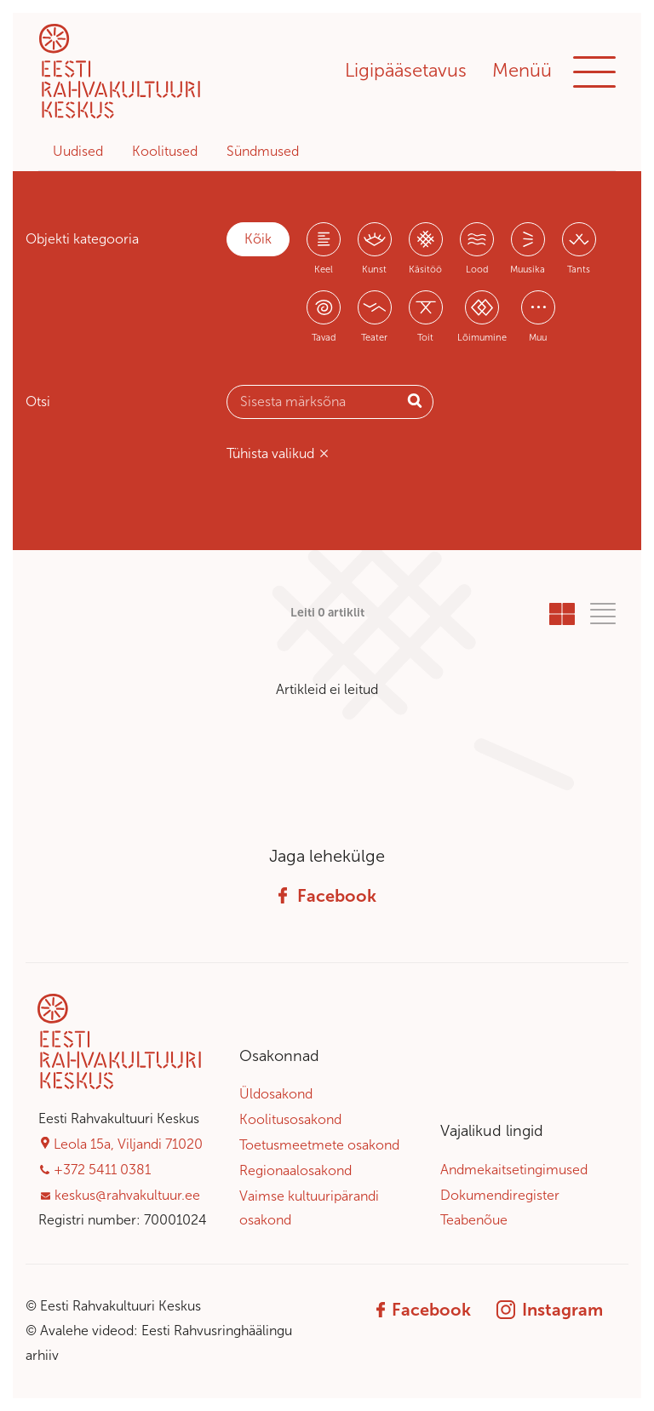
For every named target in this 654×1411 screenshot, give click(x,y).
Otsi (38, 401)
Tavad (324, 337)
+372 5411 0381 (102, 1169)
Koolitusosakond (290, 1119)
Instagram (549, 1309)
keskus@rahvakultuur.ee (127, 1195)
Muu (538, 337)
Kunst (374, 269)
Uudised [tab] (78, 151)
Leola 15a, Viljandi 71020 (128, 1144)
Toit (425, 337)
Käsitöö (425, 269)
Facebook (327, 896)
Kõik (258, 239)
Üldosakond (276, 1094)
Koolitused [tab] (165, 151)
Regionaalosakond (295, 1170)
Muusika (527, 269)
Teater (374, 337)
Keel (323, 269)
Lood (477, 269)
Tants (578, 269)
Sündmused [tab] (263, 151)
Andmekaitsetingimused (514, 1169)
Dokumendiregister (499, 1195)
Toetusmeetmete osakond (319, 1145)
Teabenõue (474, 1220)
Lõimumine (482, 337)
